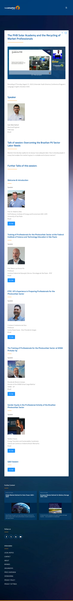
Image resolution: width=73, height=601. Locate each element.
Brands (7, 564)
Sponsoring (8, 576)
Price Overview (10, 572)
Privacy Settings (10, 584)
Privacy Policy (9, 580)
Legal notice (9, 552)
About (6, 560)
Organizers (8, 568)
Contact (7, 556)
